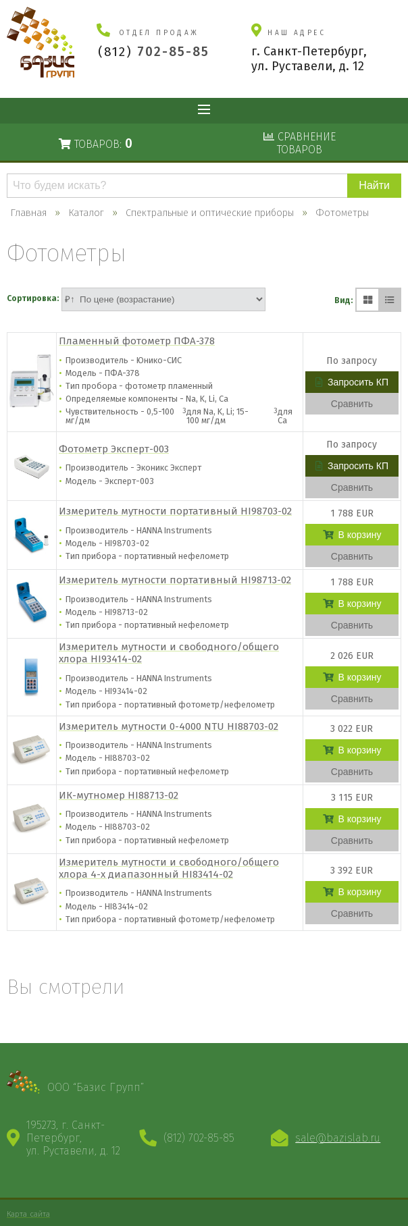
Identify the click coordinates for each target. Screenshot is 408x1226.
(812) (153, 51)
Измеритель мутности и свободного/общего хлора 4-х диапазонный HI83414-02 (169, 868)
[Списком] (389, 300)
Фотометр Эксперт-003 (114, 449)
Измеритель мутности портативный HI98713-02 (175, 580)
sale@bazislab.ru (337, 1137)
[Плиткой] (367, 300)
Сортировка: (33, 298)
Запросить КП (351, 382)
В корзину (352, 534)
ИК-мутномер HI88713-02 (118, 795)
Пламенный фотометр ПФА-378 (137, 341)
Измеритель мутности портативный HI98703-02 (175, 511)
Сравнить (352, 403)
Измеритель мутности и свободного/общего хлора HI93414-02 (169, 653)
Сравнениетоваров (299, 143)
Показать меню (204, 111)
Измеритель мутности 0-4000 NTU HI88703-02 (168, 726)
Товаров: (95, 143)
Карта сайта (28, 1214)
